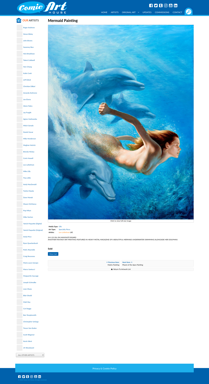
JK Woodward (28, 348)
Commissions (162, 12)
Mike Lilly (26, 171)
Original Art (130, 12)
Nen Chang (27, 67)
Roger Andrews (29, 27)
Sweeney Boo (28, 47)
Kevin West (27, 341)
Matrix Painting (113, 263)
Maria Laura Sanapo (30, 263)
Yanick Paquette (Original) (33, 230)
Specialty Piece (64, 229)
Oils (60, 226)
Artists (115, 12)
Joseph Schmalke (29, 282)
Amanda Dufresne (30, 93)
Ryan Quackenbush (30, 243)
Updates (147, 12)
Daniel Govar (28, 132)
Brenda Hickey (28, 152)
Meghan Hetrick (29, 145)
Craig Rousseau (29, 256)
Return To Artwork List (122, 269)
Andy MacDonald (29, 184)
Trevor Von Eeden (30, 328)
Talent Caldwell (29, 60)
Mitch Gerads (28, 125)
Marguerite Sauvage (30, 276)
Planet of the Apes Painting (132, 263)
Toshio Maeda (28, 191)
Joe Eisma (27, 99)
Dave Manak (28, 197)
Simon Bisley (28, 34)
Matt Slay (26, 302)
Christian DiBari (29, 86)
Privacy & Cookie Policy (104, 368)
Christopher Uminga (30, 322)
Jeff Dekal (27, 80)
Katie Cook (27, 73)
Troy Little (27, 178)
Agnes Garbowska (30, 119)
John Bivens (27, 41)
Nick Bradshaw (29, 54)
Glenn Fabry (28, 106)
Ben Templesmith (29, 315)
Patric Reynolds (29, 250)
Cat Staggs (27, 308)
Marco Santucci (29, 269)
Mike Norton (28, 217)
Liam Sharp (27, 289)
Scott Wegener (29, 335)
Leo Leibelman (28, 165)
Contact (177, 12)
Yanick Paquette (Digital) (32, 223)
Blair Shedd (27, 295)
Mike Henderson (29, 139)
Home (104, 12)
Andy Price (27, 237)
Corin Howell (28, 158)
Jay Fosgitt (27, 112)
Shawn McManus (29, 204)
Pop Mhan (27, 210)
